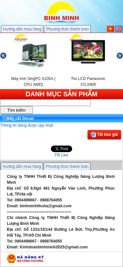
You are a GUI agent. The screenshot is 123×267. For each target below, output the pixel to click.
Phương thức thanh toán (67, 29)
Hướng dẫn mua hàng (22, 29)
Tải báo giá (104, 134)
